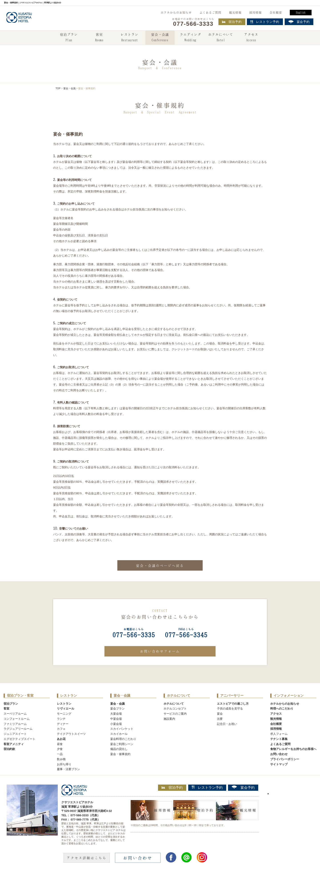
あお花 (61, 739)
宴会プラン (117, 708)
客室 (99, 38)
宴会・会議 (160, 38)
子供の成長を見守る (230, 708)
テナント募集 (279, 739)
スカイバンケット (121, 728)
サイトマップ (279, 764)
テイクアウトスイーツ (71, 734)
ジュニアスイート (15, 734)
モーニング (64, 713)
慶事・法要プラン (68, 769)
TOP (58, 88)
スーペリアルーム (15, 713)
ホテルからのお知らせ (176, 12)
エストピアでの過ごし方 (233, 703)
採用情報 (255, 12)
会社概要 (276, 12)
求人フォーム (279, 734)
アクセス (251, 38)
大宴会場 (116, 713)
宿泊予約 (232, 22)
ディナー (62, 724)
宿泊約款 (9, 749)
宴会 (220, 713)
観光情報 (235, 12)
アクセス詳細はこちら (87, 858)
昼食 (60, 744)
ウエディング (190, 38)
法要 (220, 718)
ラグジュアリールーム (18, 728)
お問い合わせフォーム (160, 651)
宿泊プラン (68, 38)
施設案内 (169, 718)
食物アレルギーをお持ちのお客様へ (293, 749)
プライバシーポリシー (284, 759)
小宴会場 (116, 724)
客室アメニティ (14, 744)
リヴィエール (65, 708)
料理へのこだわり (281, 708)
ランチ (61, 718)
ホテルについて (220, 38)
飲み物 (61, 759)
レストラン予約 (207, 787)
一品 (60, 754)
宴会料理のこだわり (123, 739)
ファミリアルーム (15, 724)
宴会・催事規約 (120, 754)
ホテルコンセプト (175, 708)
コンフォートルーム (17, 718)
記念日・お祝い (227, 724)
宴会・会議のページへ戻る (160, 565)
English (300, 12)
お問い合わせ (279, 754)
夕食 (60, 749)
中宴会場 (116, 718)
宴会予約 (243, 787)
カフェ (61, 728)
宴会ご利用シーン (121, 744)
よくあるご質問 (210, 12)
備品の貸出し (119, 749)
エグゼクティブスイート (19, 739)
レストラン (129, 38)
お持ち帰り (64, 764)
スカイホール (119, 734)
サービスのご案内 (175, 713)
